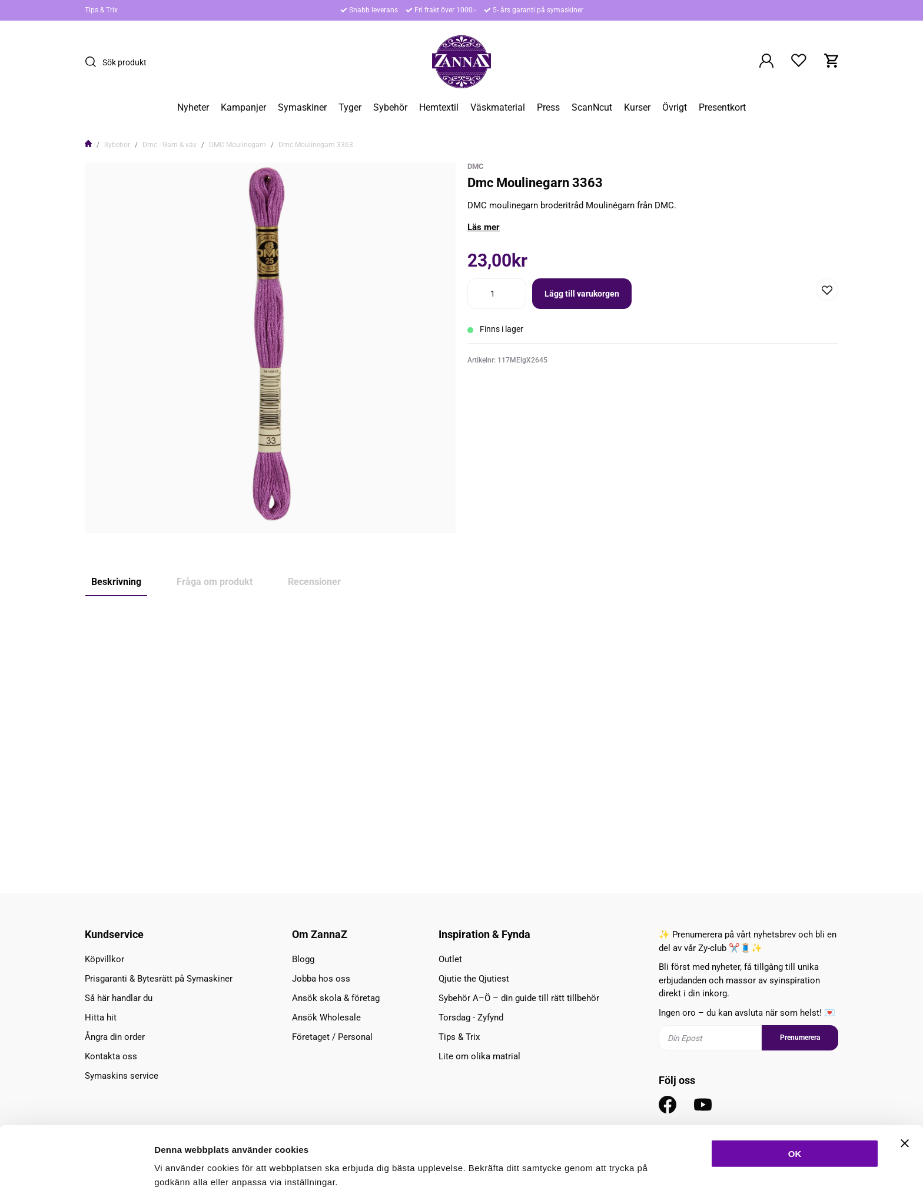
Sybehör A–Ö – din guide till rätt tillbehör (519, 998)
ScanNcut (592, 107)
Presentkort (722, 107)
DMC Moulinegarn (237, 145)
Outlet (450, 959)
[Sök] (93, 62)
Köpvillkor (104, 959)
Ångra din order (115, 1037)
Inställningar (639, 1164)
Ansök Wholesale (326, 1017)
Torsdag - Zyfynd (471, 1017)
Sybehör (390, 107)
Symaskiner (302, 107)
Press (548, 107)
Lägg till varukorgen (581, 293)
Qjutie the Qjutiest (474, 978)
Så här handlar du (118, 998)
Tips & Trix (101, 10)
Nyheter (193, 107)
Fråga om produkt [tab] (215, 581)
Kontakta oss (111, 1056)
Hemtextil (439, 107)
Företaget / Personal (332, 1037)
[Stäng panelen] (905, 1087)
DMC (475, 166)
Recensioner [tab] (314, 581)
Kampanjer (243, 107)
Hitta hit (101, 1017)
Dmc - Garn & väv (169, 145)
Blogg (303, 959)
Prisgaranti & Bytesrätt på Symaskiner (159, 978)
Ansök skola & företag (336, 998)
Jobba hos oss (321, 978)
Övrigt (674, 107)
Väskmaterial (497, 107)
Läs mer (483, 227)
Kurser (637, 107)
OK (795, 1097)
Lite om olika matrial (479, 1056)
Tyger (349, 107)
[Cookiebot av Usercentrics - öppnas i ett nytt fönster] (76, 1164)
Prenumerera (800, 1037)
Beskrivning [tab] (116, 581)
